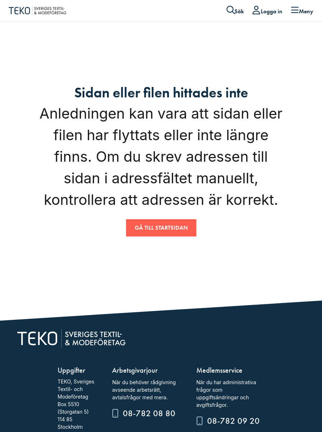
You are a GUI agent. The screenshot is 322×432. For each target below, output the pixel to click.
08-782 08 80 (149, 413)
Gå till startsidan (161, 227)
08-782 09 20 (233, 420)
